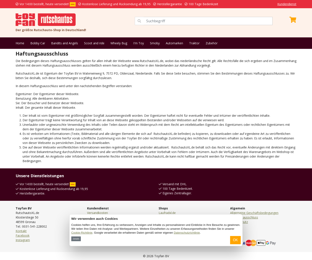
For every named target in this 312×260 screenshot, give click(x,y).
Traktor (194, 43)
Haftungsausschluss (244, 217)
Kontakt (21, 231)
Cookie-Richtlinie (82, 232)
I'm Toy (138, 43)
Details (76, 239)
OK (235, 240)
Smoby (155, 43)
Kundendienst (286, 4)
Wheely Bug (118, 43)
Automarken (174, 43)
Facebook (22, 235)
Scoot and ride (94, 43)
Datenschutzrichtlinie (187, 232)
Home (20, 43)
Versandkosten (97, 213)
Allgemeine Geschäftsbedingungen (254, 213)
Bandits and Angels (64, 43)
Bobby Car (37, 43)
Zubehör (212, 43)
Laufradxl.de (167, 213)
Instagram (23, 240)
